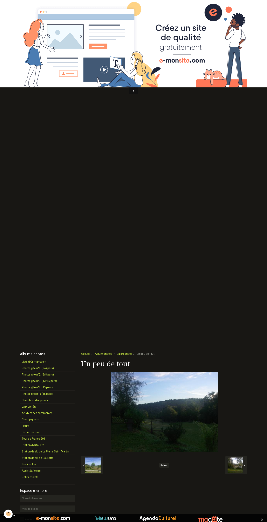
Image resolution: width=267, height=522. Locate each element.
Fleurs (25, 425)
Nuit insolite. (29, 464)
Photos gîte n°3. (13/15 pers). (40, 381)
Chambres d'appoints (35, 400)
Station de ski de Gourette (37, 457)
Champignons (30, 419)
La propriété (124, 353)
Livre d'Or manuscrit (34, 361)
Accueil (85, 353)
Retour (164, 465)
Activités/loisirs (31, 470)
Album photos (103, 353)
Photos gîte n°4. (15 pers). (37, 387)
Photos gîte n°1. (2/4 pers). (38, 368)
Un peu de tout (31, 432)
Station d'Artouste (33, 445)
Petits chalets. (30, 477)
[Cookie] (8, 514)
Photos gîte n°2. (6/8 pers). (38, 374)
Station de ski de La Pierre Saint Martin (45, 451)
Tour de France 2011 (34, 438)
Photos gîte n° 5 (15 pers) (37, 393)
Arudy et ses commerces (37, 413)
